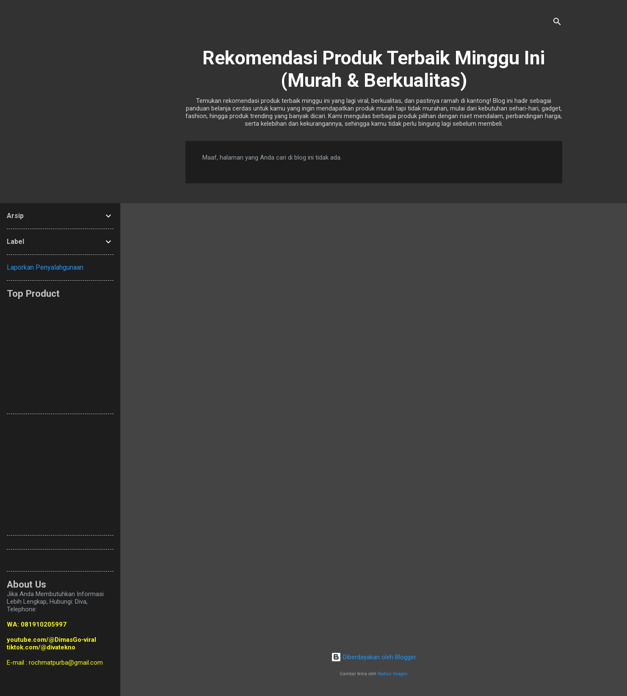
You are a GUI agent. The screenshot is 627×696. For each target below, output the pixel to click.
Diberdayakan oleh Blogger (373, 657)
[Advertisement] (212, 352)
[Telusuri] (557, 23)
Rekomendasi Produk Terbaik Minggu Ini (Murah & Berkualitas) (373, 69)
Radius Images (393, 674)
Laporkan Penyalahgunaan (45, 267)
